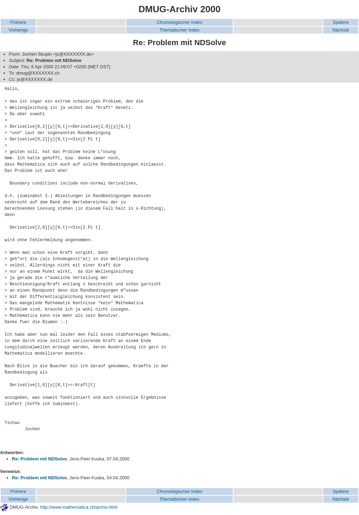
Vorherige (18, 30)
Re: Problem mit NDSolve (39, 458)
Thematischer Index (179, 30)
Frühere (18, 22)
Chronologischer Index (179, 22)
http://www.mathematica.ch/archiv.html (78, 507)
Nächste (340, 30)
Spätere (341, 22)
